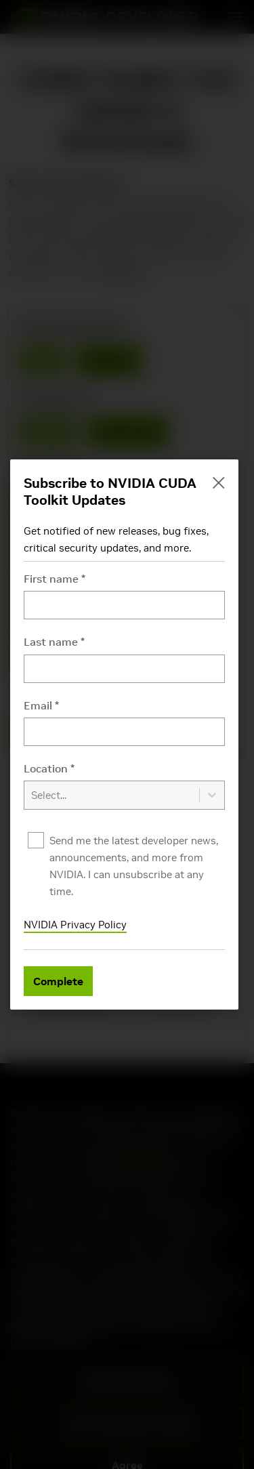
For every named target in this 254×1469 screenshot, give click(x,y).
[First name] (124, 605)
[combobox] (124, 786)
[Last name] (124, 669)
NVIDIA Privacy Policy (75, 924)
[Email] (124, 732)
